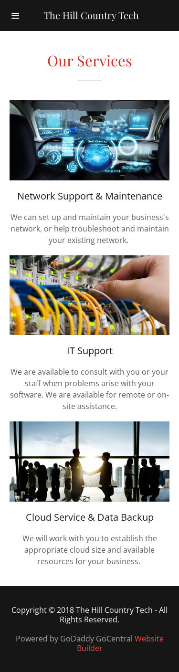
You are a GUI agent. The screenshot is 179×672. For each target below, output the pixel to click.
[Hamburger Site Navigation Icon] (15, 15)
